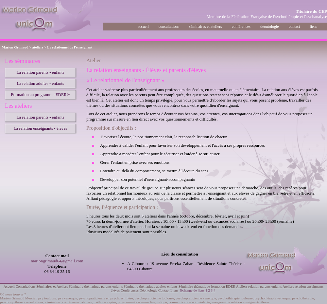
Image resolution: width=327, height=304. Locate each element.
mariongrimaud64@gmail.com (57, 260)
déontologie (269, 26)
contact (294, 26)
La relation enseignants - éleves (40, 128)
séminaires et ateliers (205, 26)
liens (313, 26)
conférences (241, 26)
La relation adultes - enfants (40, 83)
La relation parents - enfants (40, 72)
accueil (143, 26)
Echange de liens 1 (193, 290)
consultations (169, 26)
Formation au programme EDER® (40, 94)
